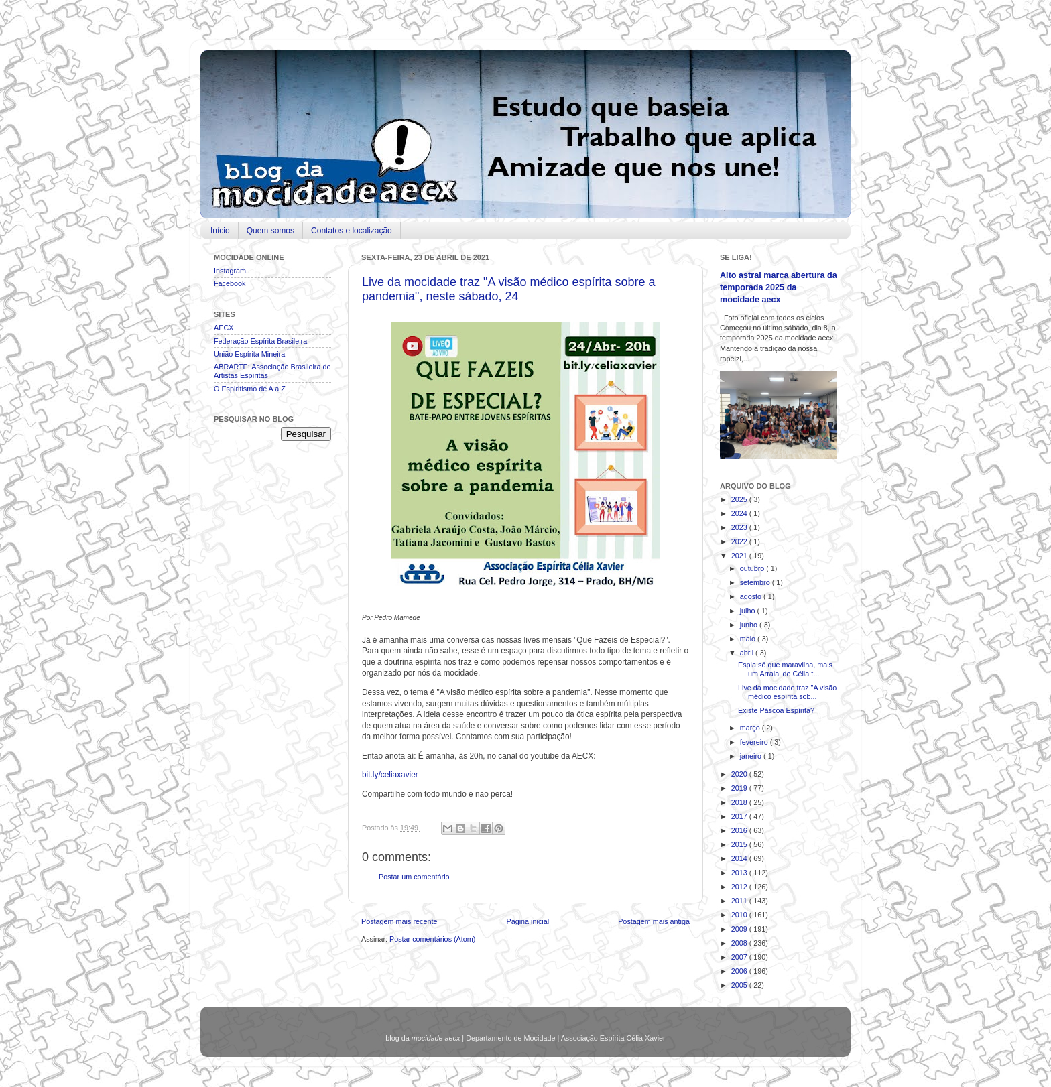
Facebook (229, 283)
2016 (740, 830)
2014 (740, 858)
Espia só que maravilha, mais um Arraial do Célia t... (785, 669)
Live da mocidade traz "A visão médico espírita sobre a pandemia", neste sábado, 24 (509, 289)
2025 (740, 499)
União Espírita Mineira (249, 354)
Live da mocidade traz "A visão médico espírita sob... (787, 692)
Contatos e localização (351, 230)
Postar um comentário (414, 877)
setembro (756, 582)
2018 (740, 802)
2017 (740, 816)
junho (749, 625)
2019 (740, 788)
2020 (740, 774)
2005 (740, 985)
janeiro (751, 756)
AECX (223, 328)
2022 (740, 541)
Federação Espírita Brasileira (260, 341)
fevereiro (755, 742)
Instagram (230, 271)
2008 (740, 943)
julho (748, 610)
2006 (740, 971)
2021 (740, 556)
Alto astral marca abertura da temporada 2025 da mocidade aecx (778, 287)
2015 (740, 844)
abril (747, 653)
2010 (740, 915)
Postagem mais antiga (654, 921)
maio (748, 639)
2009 (740, 929)
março (751, 728)
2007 (740, 957)
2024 (740, 513)
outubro (753, 568)
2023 (740, 527)
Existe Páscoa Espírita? (776, 710)
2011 (740, 901)
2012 (740, 887)
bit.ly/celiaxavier (390, 774)
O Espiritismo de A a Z (250, 389)
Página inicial (527, 921)
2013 (740, 873)
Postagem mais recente (399, 921)
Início (220, 230)
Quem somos (270, 230)
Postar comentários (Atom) (432, 939)
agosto (751, 596)
